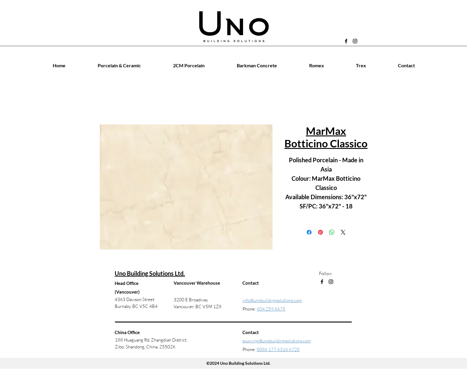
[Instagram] (355, 41)
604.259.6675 (271, 309)
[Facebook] (346, 41)
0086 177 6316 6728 (278, 349)
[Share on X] (343, 232)
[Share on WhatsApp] (331, 232)
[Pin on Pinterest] (320, 232)
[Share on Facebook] (309, 232)
